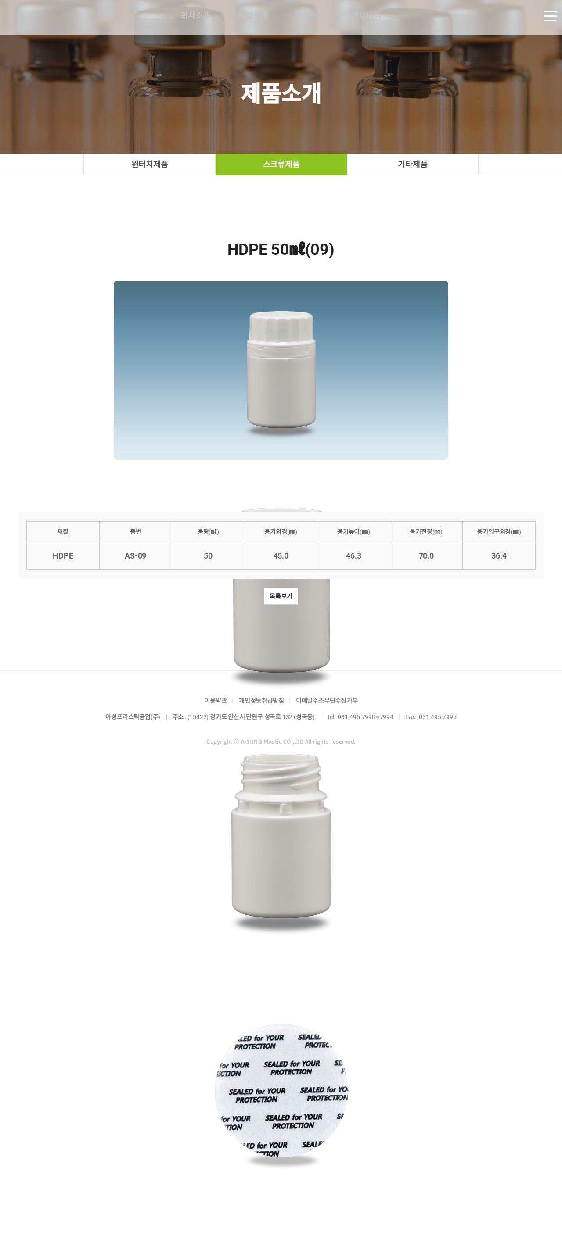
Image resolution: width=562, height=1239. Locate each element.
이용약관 (215, 700)
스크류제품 (281, 164)
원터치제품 (149, 164)
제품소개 (309, 17)
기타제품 (412, 164)
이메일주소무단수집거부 (327, 700)
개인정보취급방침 (261, 700)
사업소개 (252, 17)
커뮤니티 (366, 17)
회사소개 (195, 17)
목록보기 (281, 596)
